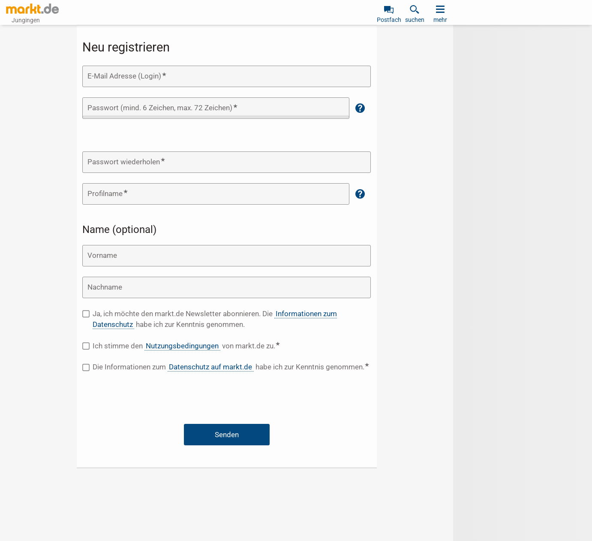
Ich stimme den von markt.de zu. (213, 346)
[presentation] (227, 400)
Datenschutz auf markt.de (210, 367)
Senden (227, 434)
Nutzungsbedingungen (182, 346)
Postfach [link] (389, 19)
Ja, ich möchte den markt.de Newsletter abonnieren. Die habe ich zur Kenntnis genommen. (215, 319)
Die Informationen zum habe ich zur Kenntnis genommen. (232, 367)
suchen (414, 19)
